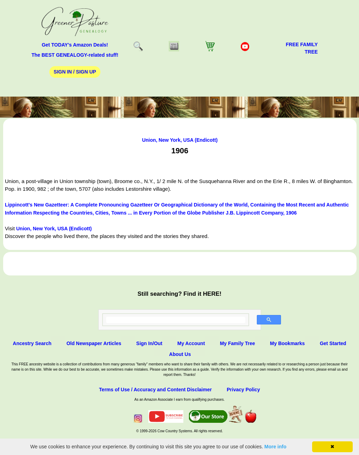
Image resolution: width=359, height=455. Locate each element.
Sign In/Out (149, 343)
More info (276, 446)
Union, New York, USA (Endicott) (180, 140)
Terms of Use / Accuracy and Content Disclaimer (155, 389)
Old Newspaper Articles (93, 343)
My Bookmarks (287, 343)
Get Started (333, 343)
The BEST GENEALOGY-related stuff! (74, 55)
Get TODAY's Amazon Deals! (75, 45)
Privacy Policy (243, 389)
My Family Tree (237, 343)
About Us (180, 354)
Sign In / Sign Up (75, 72)
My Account (191, 343)
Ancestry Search (32, 343)
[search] (176, 320)
